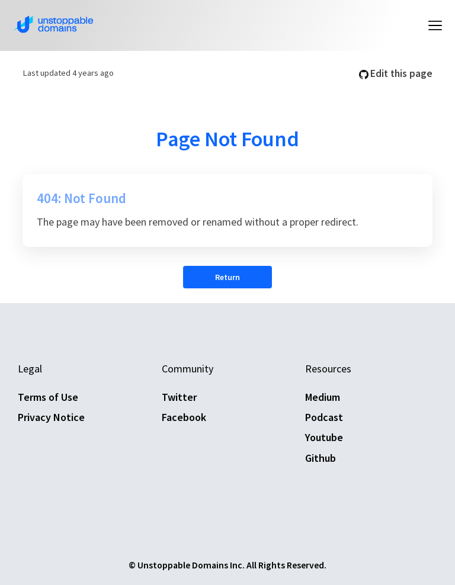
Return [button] (227, 277)
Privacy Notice (51, 417)
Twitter (179, 397)
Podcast (324, 417)
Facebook (184, 417)
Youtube (324, 437)
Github (320, 458)
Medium (322, 397)
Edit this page (395, 73)
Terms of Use (48, 397)
